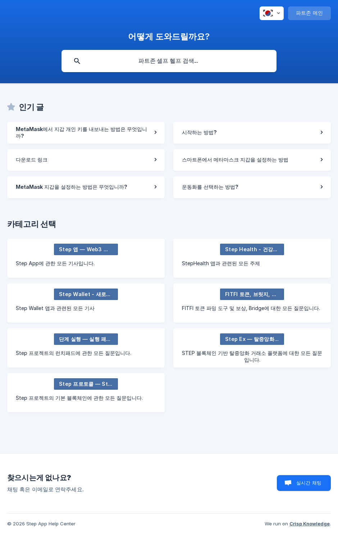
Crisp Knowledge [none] (309, 523)
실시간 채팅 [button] (308, 483)
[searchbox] (169, 61)
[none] (272, 13)
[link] (86, 133)
